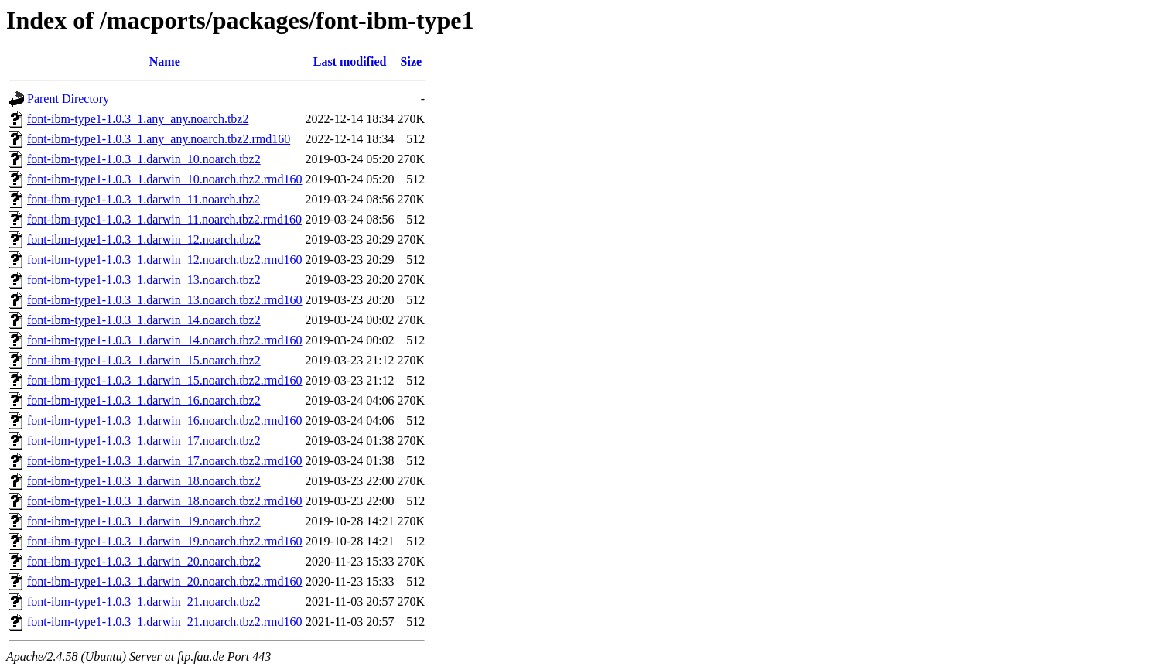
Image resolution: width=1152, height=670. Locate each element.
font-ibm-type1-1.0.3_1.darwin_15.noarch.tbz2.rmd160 (164, 380)
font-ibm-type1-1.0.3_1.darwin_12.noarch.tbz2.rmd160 (164, 259)
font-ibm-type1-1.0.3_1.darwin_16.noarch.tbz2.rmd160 (164, 420)
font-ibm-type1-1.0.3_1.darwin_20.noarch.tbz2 (144, 561)
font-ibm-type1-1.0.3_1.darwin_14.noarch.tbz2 (144, 319)
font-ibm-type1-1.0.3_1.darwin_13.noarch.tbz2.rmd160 (164, 299)
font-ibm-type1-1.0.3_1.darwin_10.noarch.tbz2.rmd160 (164, 179)
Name (164, 61)
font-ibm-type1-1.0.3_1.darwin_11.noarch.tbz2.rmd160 (164, 219)
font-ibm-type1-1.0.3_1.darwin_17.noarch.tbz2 (144, 440)
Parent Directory (68, 98)
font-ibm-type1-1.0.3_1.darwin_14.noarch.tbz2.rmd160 (164, 340)
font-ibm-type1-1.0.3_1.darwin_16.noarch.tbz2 (144, 400)
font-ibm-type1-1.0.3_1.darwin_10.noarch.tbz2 (144, 159)
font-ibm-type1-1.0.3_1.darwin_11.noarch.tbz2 (143, 199)
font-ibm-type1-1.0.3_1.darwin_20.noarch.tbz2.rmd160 (164, 581)
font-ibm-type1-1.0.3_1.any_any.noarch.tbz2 (137, 118)
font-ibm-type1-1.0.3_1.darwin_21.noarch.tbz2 (144, 601)
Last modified (350, 61)
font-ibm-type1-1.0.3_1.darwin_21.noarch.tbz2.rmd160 (164, 621)
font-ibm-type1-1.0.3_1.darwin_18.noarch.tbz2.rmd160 (164, 501)
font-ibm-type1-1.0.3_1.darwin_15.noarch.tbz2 (144, 360)
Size (411, 61)
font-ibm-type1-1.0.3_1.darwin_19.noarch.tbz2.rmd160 (164, 541)
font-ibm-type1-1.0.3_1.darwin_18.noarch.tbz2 (144, 480)
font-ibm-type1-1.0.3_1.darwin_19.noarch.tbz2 (144, 521)
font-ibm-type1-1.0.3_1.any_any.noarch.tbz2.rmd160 (158, 138)
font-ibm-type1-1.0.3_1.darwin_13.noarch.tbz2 (144, 279)
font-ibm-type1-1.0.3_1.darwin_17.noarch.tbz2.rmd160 (164, 460)
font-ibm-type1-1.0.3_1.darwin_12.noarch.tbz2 (144, 239)
